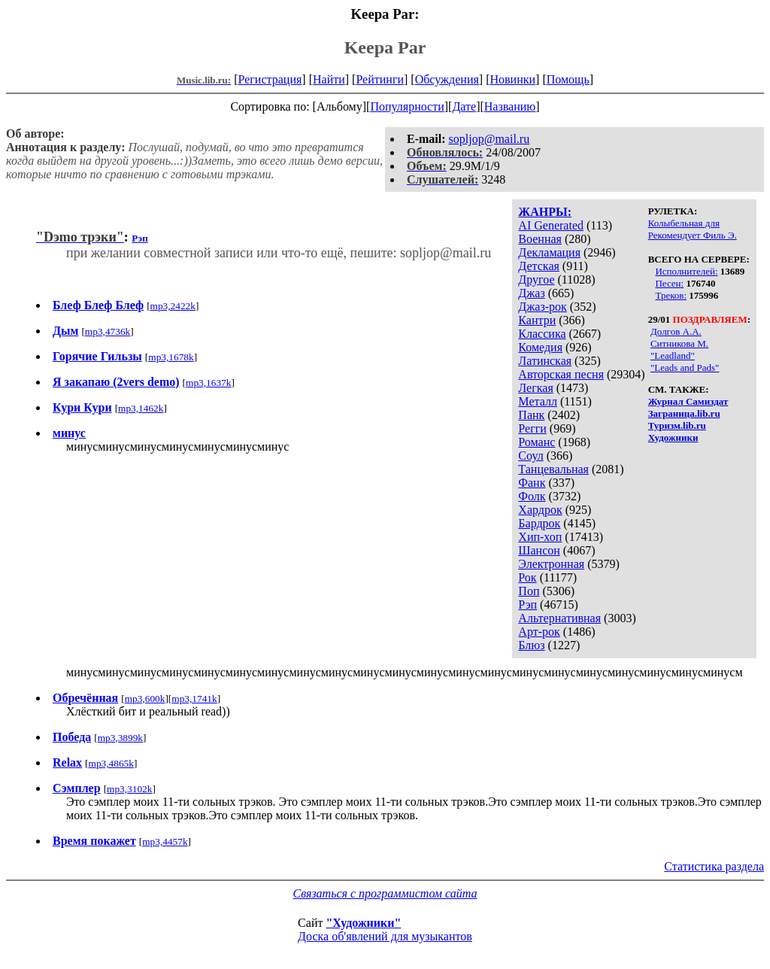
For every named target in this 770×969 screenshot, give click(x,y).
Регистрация (270, 79)
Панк (531, 415)
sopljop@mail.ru (489, 138)
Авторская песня (561, 374)
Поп (528, 591)
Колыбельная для (684, 223)
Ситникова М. (679, 343)
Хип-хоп (540, 536)
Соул (530, 455)
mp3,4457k (164, 841)
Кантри (537, 320)
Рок (527, 577)
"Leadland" (672, 355)
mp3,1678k (170, 357)
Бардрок (539, 523)
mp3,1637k (208, 382)
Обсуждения (447, 79)
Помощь (568, 79)
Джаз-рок (542, 306)
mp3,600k (145, 698)
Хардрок (540, 509)
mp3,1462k (140, 408)
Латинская (544, 360)
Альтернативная (559, 618)
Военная (540, 238)
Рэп (527, 604)
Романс (536, 442)
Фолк (531, 496)
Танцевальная (553, 469)
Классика (541, 333)
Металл (537, 401)
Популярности (407, 106)
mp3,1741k (194, 698)
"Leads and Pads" (684, 367)
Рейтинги (380, 79)
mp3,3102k (129, 788)
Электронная (551, 563)
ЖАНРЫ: (544, 211)
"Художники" (363, 922)
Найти (329, 79)
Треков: (671, 295)
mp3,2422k (173, 305)
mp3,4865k (111, 763)
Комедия (540, 347)
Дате (464, 106)
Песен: (669, 283)
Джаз (531, 293)
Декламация (549, 252)
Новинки (512, 79)
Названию (510, 106)
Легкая (535, 387)
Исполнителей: (686, 271)
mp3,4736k (107, 331)
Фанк (531, 482)
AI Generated (551, 225)
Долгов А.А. (676, 331)
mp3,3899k (120, 737)
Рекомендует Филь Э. (692, 235)
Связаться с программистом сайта (385, 893)
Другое (536, 279)
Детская (538, 266)
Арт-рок (538, 631)
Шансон (538, 550)
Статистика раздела (714, 866)
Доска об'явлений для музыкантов (385, 936)
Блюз (531, 645)
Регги (532, 428)
